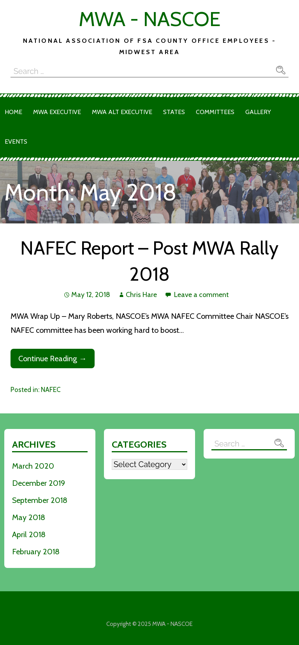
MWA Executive (57, 112)
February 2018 (36, 551)
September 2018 (39, 500)
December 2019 (38, 483)
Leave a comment (201, 294)
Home (13, 112)
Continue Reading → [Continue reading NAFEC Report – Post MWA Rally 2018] (52, 358)
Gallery (258, 112)
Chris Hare (141, 294)
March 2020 (33, 466)
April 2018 (29, 534)
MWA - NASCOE (149, 19)
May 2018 (28, 517)
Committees (215, 112)
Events (16, 141)
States (174, 112)
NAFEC (51, 390)
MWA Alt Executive (122, 112)
